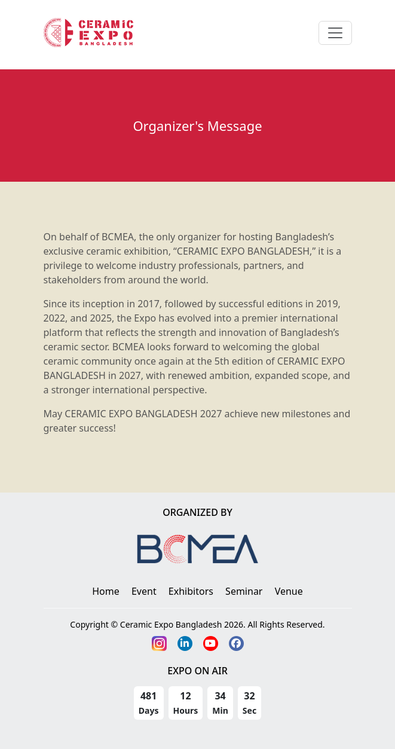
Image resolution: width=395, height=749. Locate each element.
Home (106, 591)
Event (144, 591)
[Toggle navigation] (335, 33)
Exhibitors (191, 591)
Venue (289, 591)
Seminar (243, 591)
